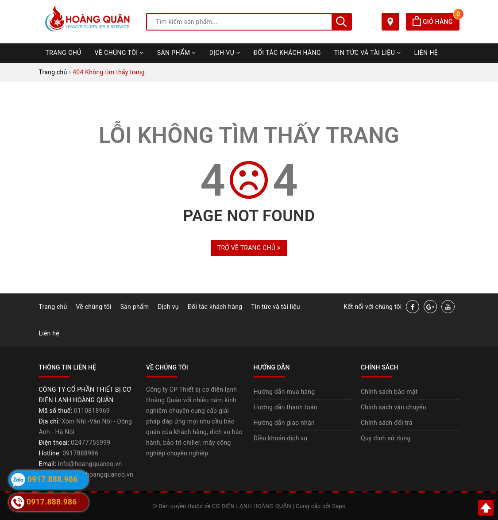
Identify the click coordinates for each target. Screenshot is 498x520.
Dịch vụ (224, 52)
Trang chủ (63, 52)
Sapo (339, 506)
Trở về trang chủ (249, 247)
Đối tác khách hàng (287, 52)
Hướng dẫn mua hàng (284, 391)
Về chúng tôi (119, 52)
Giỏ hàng (436, 21)
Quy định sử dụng (386, 438)
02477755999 (90, 442)
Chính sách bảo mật (389, 391)
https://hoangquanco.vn (99, 474)
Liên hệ (426, 52)
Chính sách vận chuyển (393, 407)
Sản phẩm (176, 52)
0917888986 (80, 453)
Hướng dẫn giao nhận (284, 422)
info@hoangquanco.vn (90, 463)
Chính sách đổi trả (387, 422)
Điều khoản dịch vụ (281, 438)
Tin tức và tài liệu (367, 52)
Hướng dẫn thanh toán (285, 407)
